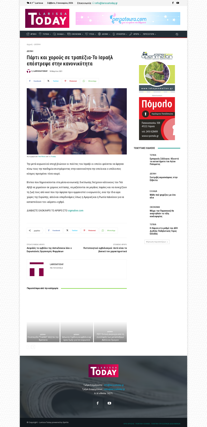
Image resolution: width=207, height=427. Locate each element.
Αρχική (29, 44)
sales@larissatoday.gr (114, 389)
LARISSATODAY (40, 71)
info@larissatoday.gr (105, 3)
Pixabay (53, 156)
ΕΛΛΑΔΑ (153, 191)
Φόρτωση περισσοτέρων (157, 242)
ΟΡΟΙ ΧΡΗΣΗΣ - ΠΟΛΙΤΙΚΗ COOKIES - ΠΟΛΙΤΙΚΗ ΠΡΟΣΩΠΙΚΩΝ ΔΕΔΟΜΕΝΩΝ (151, 424)
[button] (177, 34)
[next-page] (33, 347)
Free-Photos (42, 156)
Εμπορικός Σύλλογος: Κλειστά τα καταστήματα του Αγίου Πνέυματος (164, 161)
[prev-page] (28, 347)
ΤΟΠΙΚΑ (153, 155)
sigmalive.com (75, 210)
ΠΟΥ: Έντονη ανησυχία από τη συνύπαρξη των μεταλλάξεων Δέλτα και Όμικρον (110, 337)
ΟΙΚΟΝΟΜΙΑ (155, 207)
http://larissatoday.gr (56, 268)
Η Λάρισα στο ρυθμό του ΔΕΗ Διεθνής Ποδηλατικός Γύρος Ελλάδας (164, 231)
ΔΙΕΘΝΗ (37, 44)
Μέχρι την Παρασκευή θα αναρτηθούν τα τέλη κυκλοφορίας (162, 213)
